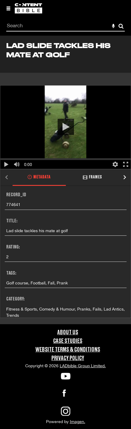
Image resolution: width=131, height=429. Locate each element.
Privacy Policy (67, 358)
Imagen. (77, 421)
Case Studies (67, 341)
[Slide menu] (8, 8)
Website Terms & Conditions (67, 350)
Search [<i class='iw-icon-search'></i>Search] (121, 26)
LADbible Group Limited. (83, 365)
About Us (67, 332)
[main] (65, 180)
